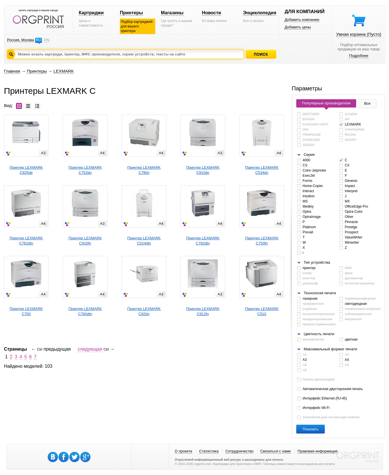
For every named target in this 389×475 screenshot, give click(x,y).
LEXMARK (63, 71)
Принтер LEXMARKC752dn (85, 170)
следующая (90, 349)
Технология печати (320, 293)
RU (38, 40)
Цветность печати (319, 334)
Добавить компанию (302, 19)
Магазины (172, 12)
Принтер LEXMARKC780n (144, 170)
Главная (12, 71)
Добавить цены (298, 27)
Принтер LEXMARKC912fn (202, 311)
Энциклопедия (259, 12)
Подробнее (358, 55)
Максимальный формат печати (330, 349)
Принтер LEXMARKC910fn (85, 240)
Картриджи (91, 12)
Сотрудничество (239, 451)
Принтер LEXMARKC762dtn (26, 240)
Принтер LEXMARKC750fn (262, 240)
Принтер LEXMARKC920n (144, 311)
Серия (309, 154)
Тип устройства (317, 262)
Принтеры (131, 12)
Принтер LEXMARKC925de (26, 170)
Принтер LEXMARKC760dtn (85, 311)
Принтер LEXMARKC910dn (202, 170)
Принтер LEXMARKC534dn (262, 170)
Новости (211, 12)
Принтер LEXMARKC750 (26, 311)
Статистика (209, 451)
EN (46, 40)
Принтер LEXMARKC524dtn (144, 240)
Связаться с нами (275, 451)
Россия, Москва (20, 40)
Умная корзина (358, 34)
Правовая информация (318, 451)
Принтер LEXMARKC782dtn (202, 240)
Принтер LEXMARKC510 (262, 311)
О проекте (183, 451)
